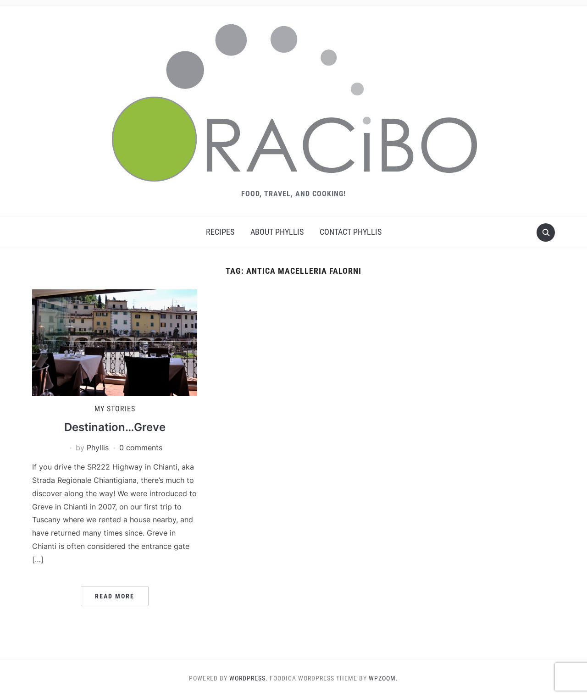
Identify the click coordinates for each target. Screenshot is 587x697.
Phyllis (98, 447)
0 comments (140, 447)
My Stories (114, 408)
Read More (114, 596)
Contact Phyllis (351, 232)
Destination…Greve (115, 427)
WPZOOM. (383, 678)
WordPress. (248, 678)
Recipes (220, 232)
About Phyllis (277, 232)
